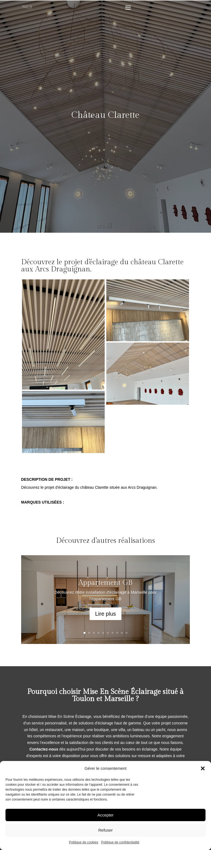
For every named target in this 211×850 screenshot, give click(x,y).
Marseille (119, 699)
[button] (203, 768)
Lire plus (105, 617)
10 (126, 633)
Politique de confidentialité (120, 842)
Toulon (83, 699)
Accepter (105, 815)
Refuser (105, 830)
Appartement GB (105, 586)
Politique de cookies (83, 842)
